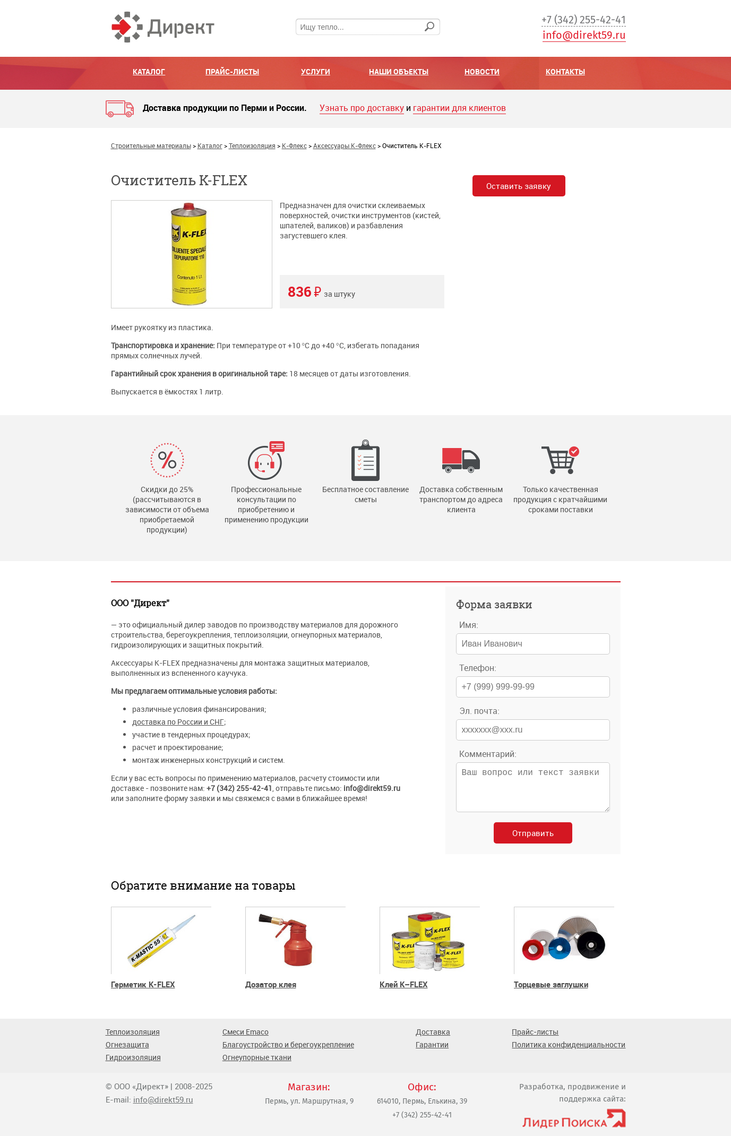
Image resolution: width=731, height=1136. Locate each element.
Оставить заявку (521, 187)
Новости (482, 71)
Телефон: (477, 668)
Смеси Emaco (245, 1040)
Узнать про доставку (362, 108)
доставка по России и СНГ (178, 722)
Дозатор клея (270, 992)
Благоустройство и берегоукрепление (288, 1053)
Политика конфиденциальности (568, 1053)
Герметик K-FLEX (143, 992)
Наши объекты (398, 71)
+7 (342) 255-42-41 (583, 19)
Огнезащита (127, 1053)
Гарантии (432, 1053)
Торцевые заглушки (551, 992)
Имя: (468, 625)
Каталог (149, 71)
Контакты (565, 71)
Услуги (315, 71)
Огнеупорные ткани (256, 1066)
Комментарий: (488, 754)
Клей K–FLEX (404, 992)
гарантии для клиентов (459, 108)
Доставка (433, 1040)
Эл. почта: (479, 711)
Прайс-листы (232, 71)
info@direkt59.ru (584, 35)
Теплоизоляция (133, 1040)
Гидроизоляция (133, 1066)
